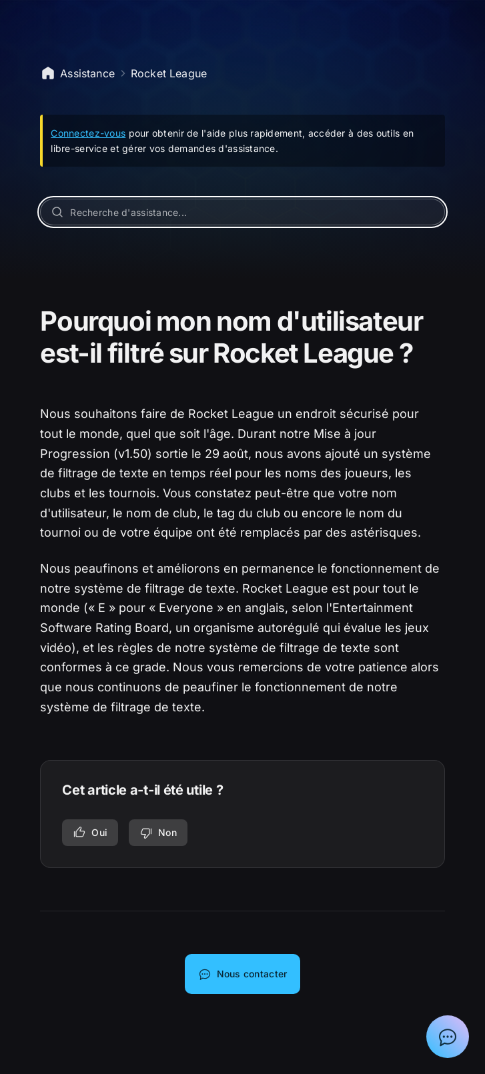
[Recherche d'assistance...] (242, 212)
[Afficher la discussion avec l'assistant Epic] (447, 1036)
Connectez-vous (88, 133)
